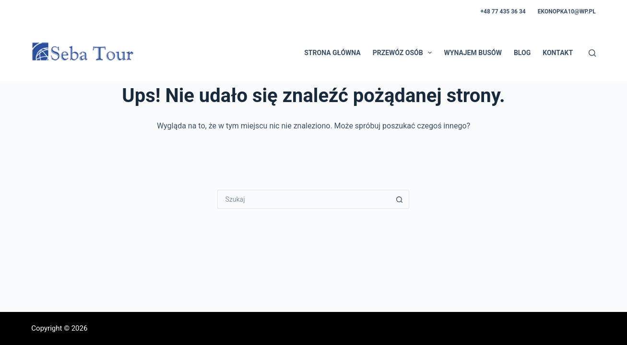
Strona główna (332, 53)
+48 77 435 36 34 (503, 11)
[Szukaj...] (303, 199)
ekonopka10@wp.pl (567, 11)
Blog (522, 53)
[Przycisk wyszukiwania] (399, 199)
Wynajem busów (472, 53)
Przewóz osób (404, 52)
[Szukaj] (592, 53)
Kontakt (558, 53)
